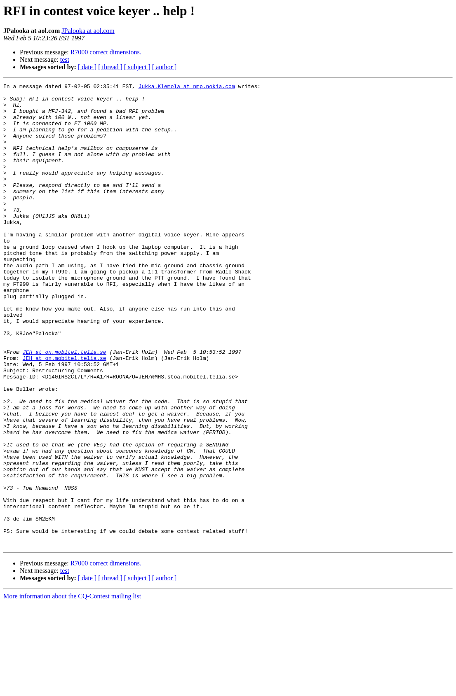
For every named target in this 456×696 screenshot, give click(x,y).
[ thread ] (110, 66)
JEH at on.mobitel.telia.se (64, 406)
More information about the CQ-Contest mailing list (72, 688)
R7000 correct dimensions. (106, 52)
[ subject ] (137, 66)
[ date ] (87, 66)
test (64, 59)
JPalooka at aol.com (87, 30)
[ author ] (164, 66)
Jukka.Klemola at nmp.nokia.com (187, 87)
